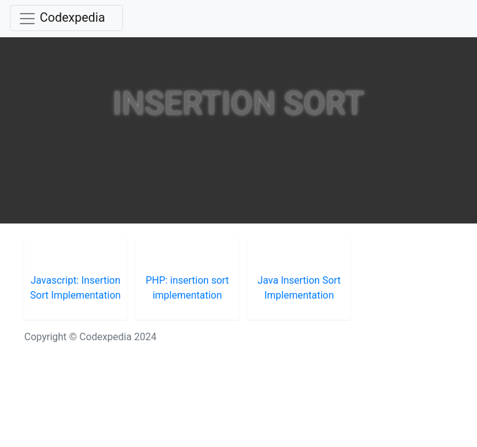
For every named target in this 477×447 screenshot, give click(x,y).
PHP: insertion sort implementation (187, 287)
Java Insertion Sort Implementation (298, 287)
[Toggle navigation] (66, 18)
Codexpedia (72, 17)
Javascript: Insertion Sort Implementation (75, 287)
